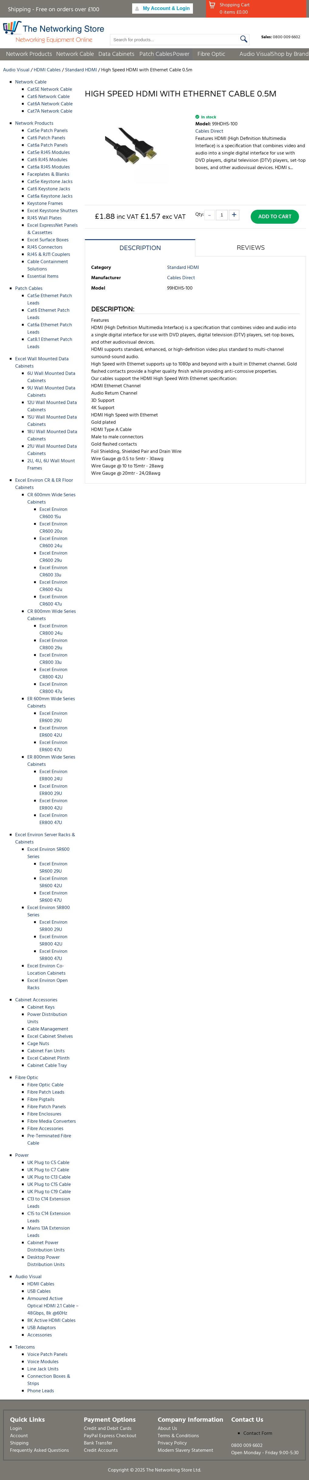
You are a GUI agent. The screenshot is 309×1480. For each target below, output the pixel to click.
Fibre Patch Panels (46, 1107)
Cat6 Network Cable (48, 97)
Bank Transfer (98, 1443)
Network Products (29, 54)
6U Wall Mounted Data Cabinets (51, 377)
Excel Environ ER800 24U (53, 775)
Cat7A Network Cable (49, 111)
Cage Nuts (38, 1044)
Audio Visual (255, 54)
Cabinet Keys (41, 1007)
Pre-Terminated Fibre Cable (49, 1139)
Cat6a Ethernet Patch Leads (49, 328)
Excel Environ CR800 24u (53, 629)
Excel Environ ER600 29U (53, 717)
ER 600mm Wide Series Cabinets (51, 702)
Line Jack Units (43, 1369)
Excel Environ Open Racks (47, 984)
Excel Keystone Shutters (52, 211)
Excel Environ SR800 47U (53, 955)
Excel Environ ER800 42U (53, 804)
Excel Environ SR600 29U (53, 867)
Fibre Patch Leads (45, 1092)
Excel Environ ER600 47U (53, 746)
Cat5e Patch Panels (47, 131)
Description (140, 248)
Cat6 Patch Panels (46, 138)
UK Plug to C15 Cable (49, 1185)
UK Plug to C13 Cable (48, 1177)
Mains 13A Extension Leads (48, 1232)
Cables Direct (209, 131)
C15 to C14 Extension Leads (48, 1217)
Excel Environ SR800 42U (53, 940)
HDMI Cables (40, 1284)
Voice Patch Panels (47, 1355)
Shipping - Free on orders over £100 (53, 10)
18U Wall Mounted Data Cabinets (52, 435)
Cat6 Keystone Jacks (48, 189)
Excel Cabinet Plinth (48, 1058)
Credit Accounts (101, 1451)
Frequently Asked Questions (39, 1451)
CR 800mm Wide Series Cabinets (51, 615)
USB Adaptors (41, 1328)
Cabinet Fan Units (46, 1051)
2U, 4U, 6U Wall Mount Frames (51, 464)
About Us (167, 1429)
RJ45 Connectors (45, 247)
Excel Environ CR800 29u (53, 644)
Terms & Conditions (178, 1436)
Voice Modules (43, 1362)
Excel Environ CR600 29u (53, 557)
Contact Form (257, 1434)
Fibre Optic (211, 54)
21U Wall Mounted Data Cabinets (52, 450)
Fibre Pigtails (40, 1100)
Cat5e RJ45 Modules (48, 153)
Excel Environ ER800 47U (53, 819)
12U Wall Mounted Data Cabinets (52, 406)
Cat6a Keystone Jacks (50, 196)
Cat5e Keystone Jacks (50, 182)
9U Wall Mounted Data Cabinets (51, 391)
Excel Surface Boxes (48, 240)
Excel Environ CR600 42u (53, 586)
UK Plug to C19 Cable (49, 1192)
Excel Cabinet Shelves (50, 1036)
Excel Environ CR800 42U (53, 673)
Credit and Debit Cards (108, 1429)
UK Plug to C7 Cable (48, 1170)
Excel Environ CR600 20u (53, 527)
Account (19, 1436)
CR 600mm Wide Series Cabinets (51, 498)
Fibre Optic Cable (45, 1085)
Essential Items (43, 276)
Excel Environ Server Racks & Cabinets (45, 838)
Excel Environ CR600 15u (53, 513)
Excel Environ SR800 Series (48, 911)
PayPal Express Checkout (110, 1436)
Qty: (199, 214)
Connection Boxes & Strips (48, 1380)
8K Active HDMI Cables (51, 1321)
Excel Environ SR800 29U (53, 926)
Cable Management (47, 1029)
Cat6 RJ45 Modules (47, 160)
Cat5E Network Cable (49, 89)
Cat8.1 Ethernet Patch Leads (49, 343)
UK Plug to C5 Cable (48, 1163)
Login (16, 1429)
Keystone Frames (45, 204)
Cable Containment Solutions (47, 265)
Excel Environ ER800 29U (53, 790)
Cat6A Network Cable (50, 104)
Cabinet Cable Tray (47, 1066)
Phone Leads (40, 1391)
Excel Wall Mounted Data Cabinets (42, 362)
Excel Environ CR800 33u (53, 659)
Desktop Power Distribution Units (46, 1261)
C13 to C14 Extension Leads (48, 1202)
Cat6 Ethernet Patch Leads (48, 314)
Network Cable (75, 54)
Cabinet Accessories (36, 1000)
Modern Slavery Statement (185, 1451)
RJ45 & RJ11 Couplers (48, 255)
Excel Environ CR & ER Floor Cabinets (44, 484)
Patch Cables (155, 54)
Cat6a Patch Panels (47, 145)
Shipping (19, 1443)
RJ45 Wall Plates (44, 218)
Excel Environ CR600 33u (53, 571)
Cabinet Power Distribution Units (46, 1246)
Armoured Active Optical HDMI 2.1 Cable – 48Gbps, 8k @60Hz (53, 1306)
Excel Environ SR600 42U (53, 882)
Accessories (39, 1335)
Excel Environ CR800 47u (53, 688)
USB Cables (39, 1291)
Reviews (251, 248)
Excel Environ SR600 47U (53, 897)
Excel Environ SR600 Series (48, 853)
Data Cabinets (116, 54)
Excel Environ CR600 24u (53, 542)
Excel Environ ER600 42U (53, 731)
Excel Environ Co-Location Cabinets (46, 969)
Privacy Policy (172, 1443)
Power (181, 54)
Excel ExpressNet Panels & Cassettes (52, 229)
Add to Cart (274, 216)
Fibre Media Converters (51, 1121)
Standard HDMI (183, 268)
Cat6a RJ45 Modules (48, 167)
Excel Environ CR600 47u (53, 600)
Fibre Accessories (45, 1129)
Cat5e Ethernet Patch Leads (49, 299)
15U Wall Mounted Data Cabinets (52, 421)
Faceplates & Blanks (48, 174)
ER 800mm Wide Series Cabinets (51, 761)
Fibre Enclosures (44, 1114)
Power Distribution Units (47, 1018)
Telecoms (25, 1347)
